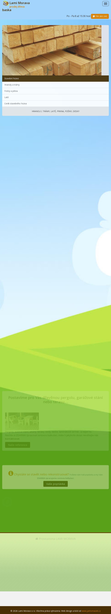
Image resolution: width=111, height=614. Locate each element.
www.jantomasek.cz (91, 610)
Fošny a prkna (11, 90)
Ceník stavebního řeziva (15, 102)
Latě (6, 96)
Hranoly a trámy (12, 84)
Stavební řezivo (11, 77)
